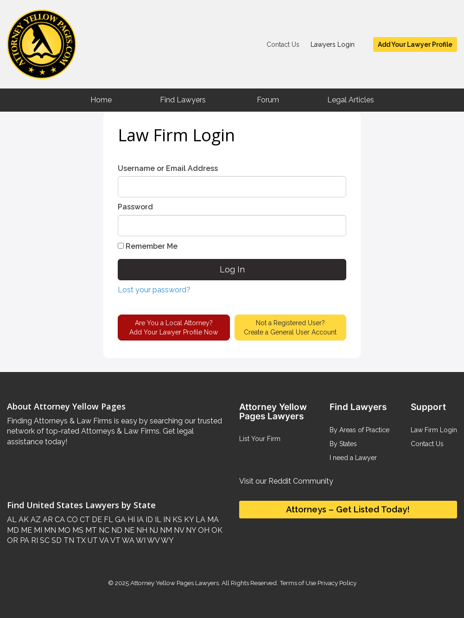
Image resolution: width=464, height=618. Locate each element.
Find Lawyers (183, 99)
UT (92, 540)
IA (139, 519)
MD (13, 530)
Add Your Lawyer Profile (415, 44)
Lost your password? (154, 289)
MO (63, 530)
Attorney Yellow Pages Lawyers (174, 582)
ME (25, 530)
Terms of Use (298, 582)
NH (140, 530)
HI (130, 519)
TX (80, 540)
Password (135, 206)
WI (140, 540)
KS (176, 519)
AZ (35, 519)
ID (148, 519)
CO (71, 519)
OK (216, 530)
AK (23, 519)
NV (178, 530)
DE (96, 519)
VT (115, 540)
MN (49, 530)
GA (119, 519)
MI (37, 530)
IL (157, 519)
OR (12, 540)
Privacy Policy (336, 582)
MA (212, 519)
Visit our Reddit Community (286, 481)
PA (23, 540)
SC (44, 540)
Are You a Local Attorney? (173, 328)
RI (33, 540)
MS (76, 530)
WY (166, 540)
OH (203, 530)
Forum (268, 99)
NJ (152, 530)
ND (115, 530)
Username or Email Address (168, 168)
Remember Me (148, 246)
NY (190, 530)
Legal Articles (350, 99)
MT (90, 530)
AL (12, 519)
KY (188, 519)
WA (127, 540)
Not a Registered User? (290, 328)
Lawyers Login (333, 44)
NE (128, 530)
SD (56, 540)
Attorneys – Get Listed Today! (348, 509)
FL (107, 519)
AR (47, 519)
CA (59, 519)
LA (199, 519)
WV (152, 540)
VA (103, 540)
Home (101, 99)
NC (103, 530)
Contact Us (283, 44)
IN (166, 519)
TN (68, 540)
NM (165, 530)
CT (84, 519)
